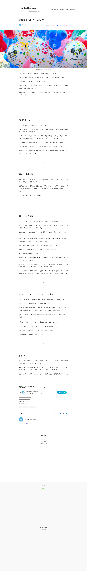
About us (56, 9)
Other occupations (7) (23, 403)
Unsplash (49, 69)
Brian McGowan (43, 69)
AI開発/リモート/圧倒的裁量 (25, 397)
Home (51, 9)
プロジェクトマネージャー (24, 399)
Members (62, 9)
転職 (44, 485)
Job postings (72, 9)
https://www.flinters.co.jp (33, 11)
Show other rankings (43, 529)
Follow (24, 11)
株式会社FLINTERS (29, 8)
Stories (66, 9)
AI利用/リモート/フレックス (25, 401)
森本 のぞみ (24, 24)
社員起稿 (43, 442)
